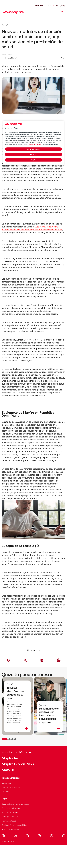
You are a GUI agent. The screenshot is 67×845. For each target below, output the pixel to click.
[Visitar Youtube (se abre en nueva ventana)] (15, 836)
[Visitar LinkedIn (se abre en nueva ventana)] (39, 836)
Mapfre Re (10, 758)
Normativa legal (9, 821)
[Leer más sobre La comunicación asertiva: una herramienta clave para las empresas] (49, 728)
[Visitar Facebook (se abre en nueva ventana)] (3, 836)
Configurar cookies (10, 816)
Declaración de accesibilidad (14, 825)
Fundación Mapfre (16, 752)
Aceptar (33, 160)
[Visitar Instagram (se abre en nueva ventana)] (27, 836)
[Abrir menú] (62, 12)
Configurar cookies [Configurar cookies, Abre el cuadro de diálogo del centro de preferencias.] (33, 149)
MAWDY (8, 770)
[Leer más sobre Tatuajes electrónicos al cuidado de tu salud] (17, 728)
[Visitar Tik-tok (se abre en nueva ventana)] (63, 836)
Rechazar (33, 154)
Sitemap (5, 791)
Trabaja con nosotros (11, 787)
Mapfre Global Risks (18, 764)
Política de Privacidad (51, 144)
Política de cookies (10, 812)
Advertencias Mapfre (11, 829)
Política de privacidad (11, 808)
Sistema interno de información (15, 804)
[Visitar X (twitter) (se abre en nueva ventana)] (51, 836)
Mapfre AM (6, 783)
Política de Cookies (35, 144)
